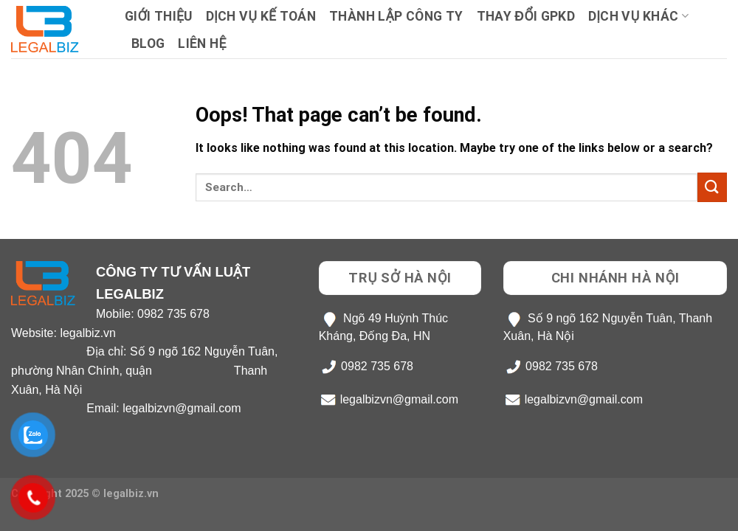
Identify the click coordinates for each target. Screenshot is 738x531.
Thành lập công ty (396, 16)
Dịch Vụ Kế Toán (261, 16)
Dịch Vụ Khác (638, 16)
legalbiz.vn (88, 333)
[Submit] (712, 187)
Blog (148, 43)
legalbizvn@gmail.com (182, 408)
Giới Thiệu (159, 16)
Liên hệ (202, 43)
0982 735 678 (173, 314)
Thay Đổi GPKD (526, 16)
